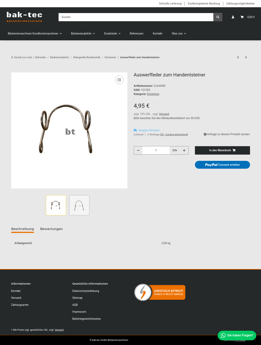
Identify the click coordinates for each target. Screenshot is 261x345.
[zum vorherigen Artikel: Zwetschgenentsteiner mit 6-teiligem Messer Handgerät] (238, 57)
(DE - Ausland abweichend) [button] (174, 134)
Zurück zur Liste (23, 57)
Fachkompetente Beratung (204, 3)
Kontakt (157, 33)
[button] (233, 17)
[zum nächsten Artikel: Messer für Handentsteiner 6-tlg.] (246, 57)
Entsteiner (153, 94)
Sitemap (77, 297)
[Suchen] (136, 17)
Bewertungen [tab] (51, 229)
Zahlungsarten (20, 304)
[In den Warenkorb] (14, 70)
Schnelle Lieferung (170, 3)
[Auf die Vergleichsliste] (119, 79)
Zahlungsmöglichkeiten (240, 3)
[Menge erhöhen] (184, 150)
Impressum (79, 311)
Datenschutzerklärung (85, 290)
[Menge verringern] (138, 150)
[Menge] (156, 150)
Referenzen (137, 33)
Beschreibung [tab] (22, 229)
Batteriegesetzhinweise (86, 318)
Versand (164, 114)
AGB (75, 304)
